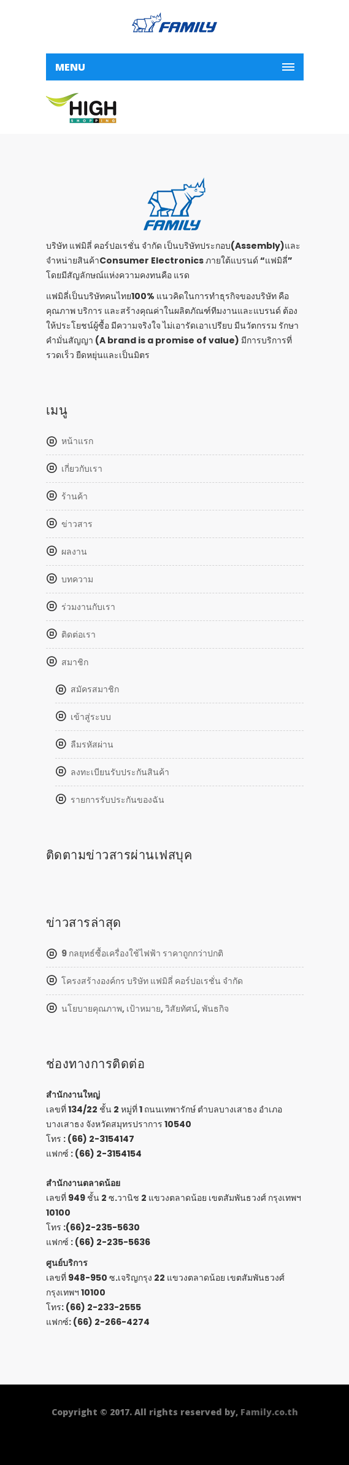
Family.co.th (269, 1412)
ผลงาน (74, 551)
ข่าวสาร (77, 524)
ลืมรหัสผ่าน (92, 744)
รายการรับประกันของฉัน (117, 800)
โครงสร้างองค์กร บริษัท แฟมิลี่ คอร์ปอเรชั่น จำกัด (152, 981)
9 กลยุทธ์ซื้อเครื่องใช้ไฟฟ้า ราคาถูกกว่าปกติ (142, 953)
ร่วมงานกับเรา (88, 607)
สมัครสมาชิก (95, 689)
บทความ (77, 579)
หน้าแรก (77, 441)
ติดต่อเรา (78, 634)
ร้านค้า (74, 496)
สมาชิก (74, 662)
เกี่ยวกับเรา (81, 468)
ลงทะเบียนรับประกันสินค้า (120, 772)
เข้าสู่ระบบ (91, 717)
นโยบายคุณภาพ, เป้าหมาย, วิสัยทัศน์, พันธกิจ (145, 1008)
